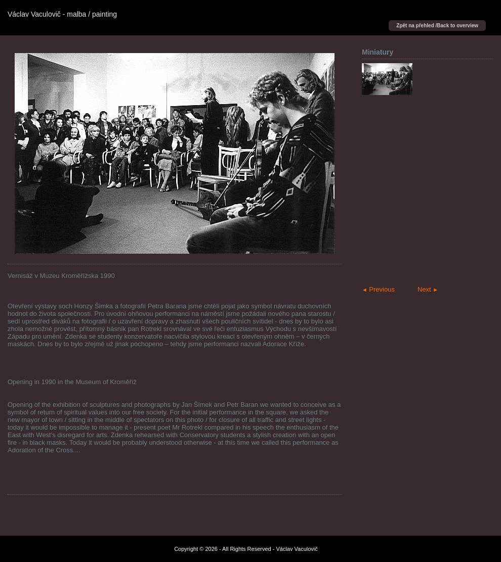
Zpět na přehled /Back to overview (437, 25)
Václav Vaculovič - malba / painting (62, 14)
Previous (378, 289)
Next (428, 289)
